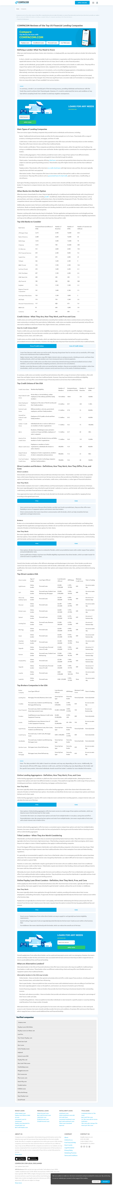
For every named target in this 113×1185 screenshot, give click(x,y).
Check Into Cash (22, 1033)
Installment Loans (39, 43)
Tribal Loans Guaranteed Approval (65, 1115)
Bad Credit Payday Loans (21, 1118)
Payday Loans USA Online (25, 1018)
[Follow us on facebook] (84, 1138)
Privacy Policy (68, 1141)
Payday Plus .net (22, 1051)
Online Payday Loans (20, 1104)
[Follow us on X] (87, 1138)
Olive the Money (22, 1083)
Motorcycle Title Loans (87, 1116)
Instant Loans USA (23, 1047)
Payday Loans (25, 43)
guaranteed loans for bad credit (57, 170)
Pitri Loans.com (22, 1065)
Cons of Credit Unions (76, 341)
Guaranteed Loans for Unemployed (20, 1111)
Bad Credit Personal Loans (44, 1106)
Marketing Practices (70, 1144)
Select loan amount (24, 117)
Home (17, 9)
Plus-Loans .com (22, 1069)
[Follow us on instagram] (81, 1138)
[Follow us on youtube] (89, 1138)
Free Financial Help (70, 1134)
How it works (68, 1136)
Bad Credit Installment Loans (66, 1112)
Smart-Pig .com (22, 1073)
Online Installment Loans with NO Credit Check (67, 1107)
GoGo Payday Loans (23, 1040)
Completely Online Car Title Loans (88, 1105)
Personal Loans (53, 43)
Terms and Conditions (71, 1147)
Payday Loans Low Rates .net (26, 1022)
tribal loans (52, 155)
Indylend (20, 1043)
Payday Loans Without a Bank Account (22, 1107)
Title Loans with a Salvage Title (89, 1114)
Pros (36, 496)
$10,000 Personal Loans (43, 1112)
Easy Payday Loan (23, 1087)
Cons (76, 496)
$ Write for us (68, 1131)
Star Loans (21, 1036)
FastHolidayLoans (23, 1058)
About (66, 1128)
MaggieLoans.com (23, 1062)
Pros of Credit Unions (37, 341)
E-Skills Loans (22, 1080)
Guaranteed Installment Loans (67, 1110)
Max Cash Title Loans (24, 1054)
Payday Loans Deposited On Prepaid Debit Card (22, 1115)
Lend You (20, 1025)
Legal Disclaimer (69, 1139)
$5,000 (47, 191)
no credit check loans (54, 163)
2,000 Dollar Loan (41, 1108)
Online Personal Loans (43, 1104)
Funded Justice (22, 1076)
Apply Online (82, 3)
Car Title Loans (67, 43)
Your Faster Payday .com (25, 1029)
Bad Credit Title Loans (87, 1108)
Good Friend (21, 1091)
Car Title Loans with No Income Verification (89, 1111)
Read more (95, 1181)
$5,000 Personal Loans (43, 1110)
